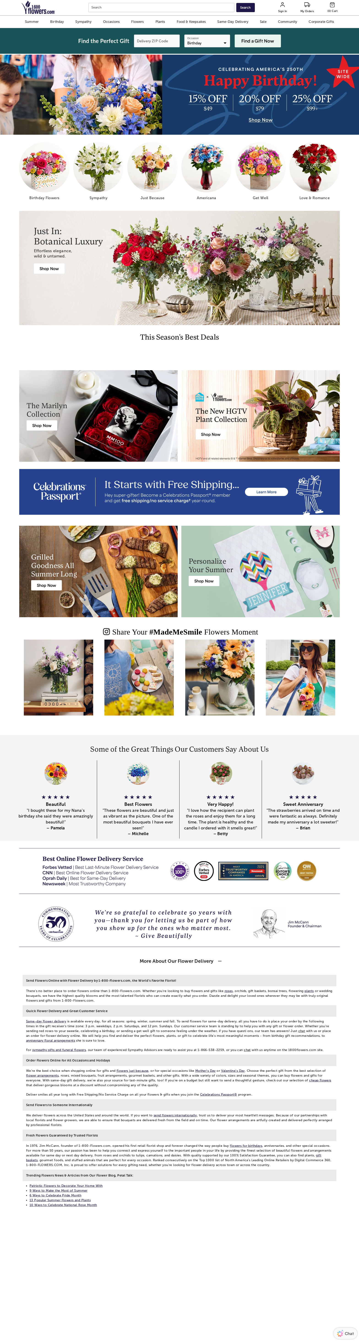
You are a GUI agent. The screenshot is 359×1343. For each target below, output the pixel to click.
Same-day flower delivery (46, 1021)
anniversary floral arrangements (50, 1040)
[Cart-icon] (332, 7)
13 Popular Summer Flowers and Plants (60, 1200)
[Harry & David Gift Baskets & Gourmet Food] (46, 585)
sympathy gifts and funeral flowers (59, 1050)
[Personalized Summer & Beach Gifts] (204, 581)
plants (309, 991)
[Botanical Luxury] (49, 268)
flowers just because (132, 1070)
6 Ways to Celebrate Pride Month (55, 1195)
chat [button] (301, 1031)
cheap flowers (320, 1080)
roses (229, 991)
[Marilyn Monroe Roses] (42, 425)
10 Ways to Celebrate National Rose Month (63, 1205)
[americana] (206, 173)
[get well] (260, 173)
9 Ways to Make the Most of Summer (58, 1190)
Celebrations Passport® (218, 1094)
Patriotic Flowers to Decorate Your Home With (66, 1186)
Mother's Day (205, 1070)
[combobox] (162, 7)
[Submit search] (245, 7)
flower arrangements (42, 1075)
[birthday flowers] (44, 173)
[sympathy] (98, 173)
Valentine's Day (233, 1070)
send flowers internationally (175, 1115)
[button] (32, 22)
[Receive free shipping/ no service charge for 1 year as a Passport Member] (179, 492)
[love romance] (314, 173)
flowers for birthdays (246, 1145)
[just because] (152, 173)
